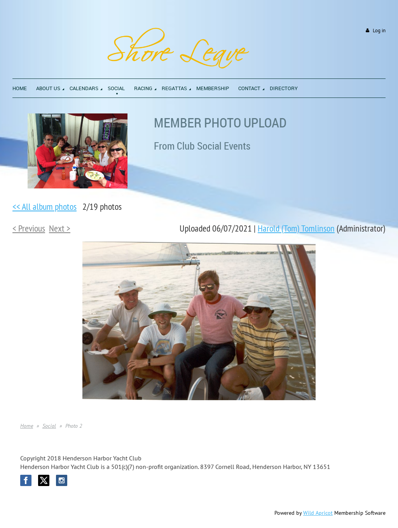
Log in (379, 30)
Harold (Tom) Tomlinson (296, 228)
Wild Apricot (318, 512)
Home (26, 425)
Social (49, 425)
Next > (59, 228)
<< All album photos (44, 206)
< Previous (28, 228)
